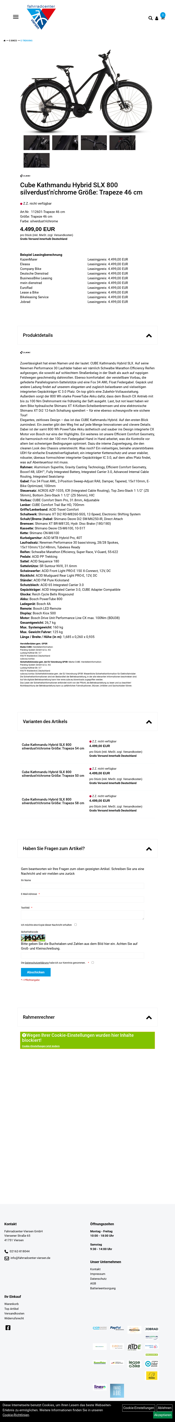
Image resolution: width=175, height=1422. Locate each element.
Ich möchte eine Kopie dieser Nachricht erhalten (46, 925)
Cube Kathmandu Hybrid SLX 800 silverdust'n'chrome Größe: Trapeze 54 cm (53, 746)
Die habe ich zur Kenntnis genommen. (53, 962)
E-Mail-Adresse (29, 894)
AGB (93, 1283)
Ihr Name (26, 880)
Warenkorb (11, 1304)
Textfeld (25, 907)
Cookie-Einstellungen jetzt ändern (41, 1046)
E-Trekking (26, 40)
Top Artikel (11, 1308)
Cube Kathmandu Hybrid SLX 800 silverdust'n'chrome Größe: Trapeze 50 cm (53, 774)
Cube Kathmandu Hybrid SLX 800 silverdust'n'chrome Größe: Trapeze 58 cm (53, 801)
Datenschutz (98, 1278)
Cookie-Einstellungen (138, 1408)
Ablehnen (164, 1408)
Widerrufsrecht (14, 1318)
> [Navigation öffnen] (14, 17)
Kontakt (95, 1269)
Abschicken (36, 972)
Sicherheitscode (29, 931)
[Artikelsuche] (150, 18)
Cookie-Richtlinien (16, 1415)
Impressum (97, 1274)
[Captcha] (82, 955)
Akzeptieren (162, 1415)
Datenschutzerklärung (37, 962)
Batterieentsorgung (103, 1288)
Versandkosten (63, 235)
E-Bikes (13, 40)
